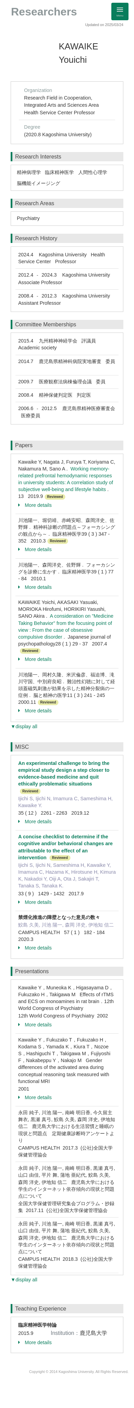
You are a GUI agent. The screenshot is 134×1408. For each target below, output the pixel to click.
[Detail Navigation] (120, 11)
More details (35, 505)
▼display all (24, 726)
